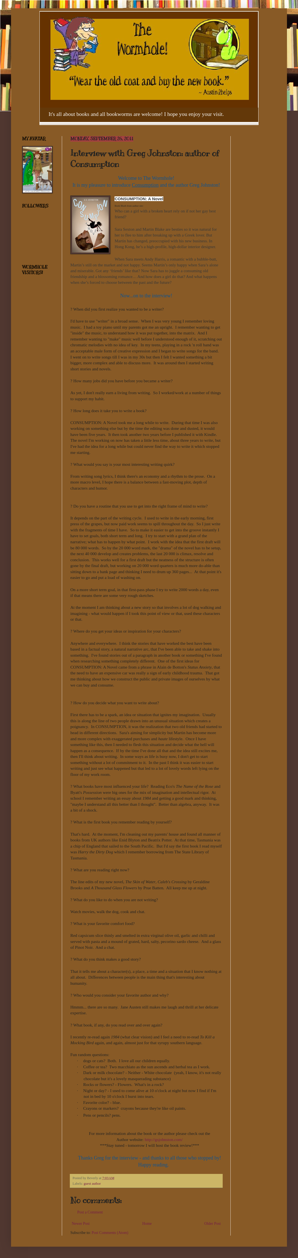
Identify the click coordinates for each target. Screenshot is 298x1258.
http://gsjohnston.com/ (164, 1139)
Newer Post (81, 1223)
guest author (92, 1184)
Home (147, 1223)
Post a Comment (90, 1212)
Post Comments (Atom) (110, 1233)
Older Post (212, 1223)
